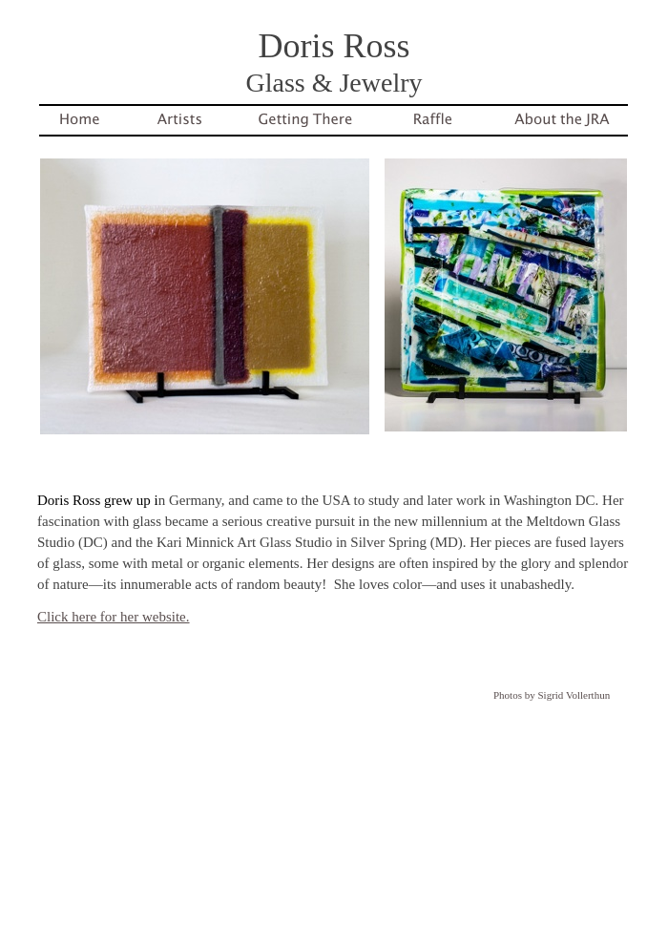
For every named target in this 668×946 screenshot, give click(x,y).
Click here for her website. (113, 616)
